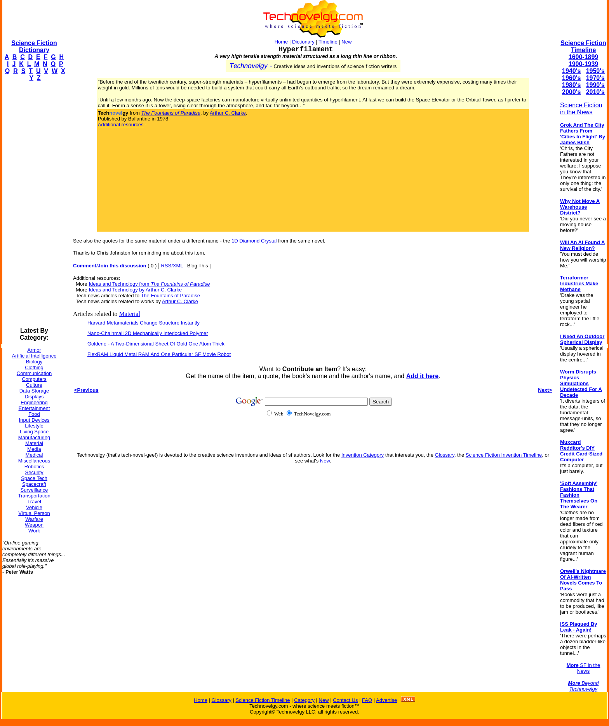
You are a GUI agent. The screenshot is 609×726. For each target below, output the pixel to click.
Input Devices (34, 420)
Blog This (197, 266)
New (346, 42)
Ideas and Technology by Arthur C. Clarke (135, 290)
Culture (34, 385)
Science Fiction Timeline (583, 46)
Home (281, 42)
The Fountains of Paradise (170, 295)
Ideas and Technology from (149, 284)
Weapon (34, 525)
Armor (34, 350)
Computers (34, 379)
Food (34, 414)
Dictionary (303, 42)
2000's (571, 92)
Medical (34, 455)
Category (304, 700)
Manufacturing (34, 437)
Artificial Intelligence (34, 356)
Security (34, 472)
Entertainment (34, 408)
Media (34, 449)
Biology (34, 362)
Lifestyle (34, 426)
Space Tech (34, 478)
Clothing (34, 367)
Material (34, 443)
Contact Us (345, 700)
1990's (595, 85)
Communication (34, 373)
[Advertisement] (33, 204)
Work (34, 531)
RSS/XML (172, 266)
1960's (571, 78)
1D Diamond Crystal (254, 241)
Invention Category (362, 455)
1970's (595, 78)
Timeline (328, 42)
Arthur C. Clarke (228, 113)
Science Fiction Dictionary (34, 46)
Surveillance (34, 490)
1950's (595, 71)
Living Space (34, 432)
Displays (34, 397)
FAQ (367, 700)
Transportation (34, 496)
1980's (571, 85)
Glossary (444, 455)
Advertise (386, 700)
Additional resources (121, 124)
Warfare (34, 519)
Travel (34, 501)
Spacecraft (34, 484)
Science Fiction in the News (581, 108)
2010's (595, 92)
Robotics (34, 466)
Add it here (422, 376)
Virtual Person (34, 513)
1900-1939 (584, 64)
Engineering (34, 402)
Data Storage (34, 391)
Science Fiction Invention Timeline (504, 455)
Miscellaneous (34, 461)
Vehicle (34, 507)
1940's (571, 71)
